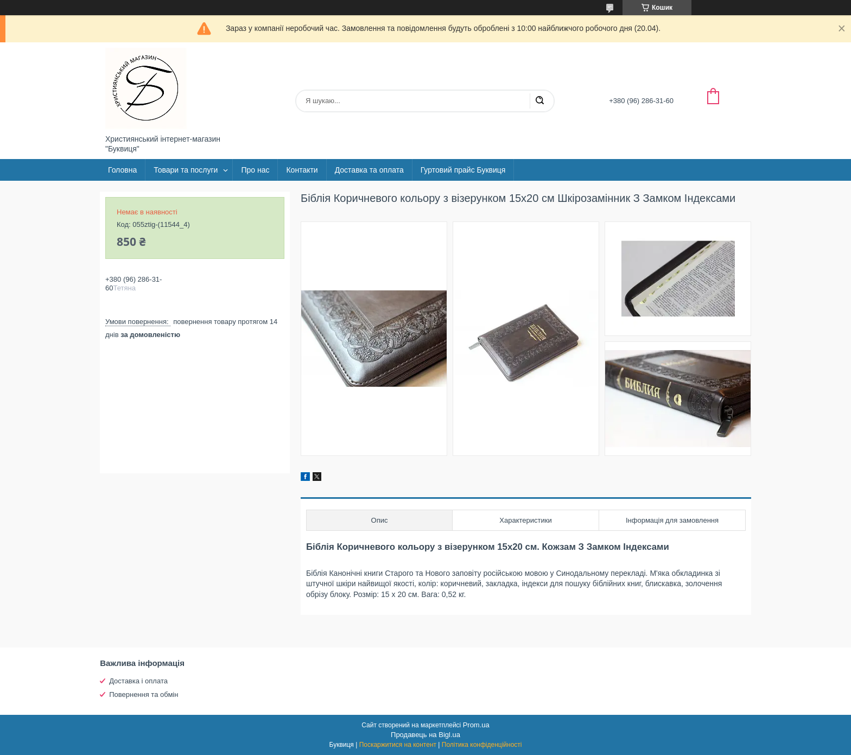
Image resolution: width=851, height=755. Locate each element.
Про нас (255, 170)
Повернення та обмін (143, 694)
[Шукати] (539, 101)
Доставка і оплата (138, 681)
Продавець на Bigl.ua (425, 735)
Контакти (301, 170)
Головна (122, 170)
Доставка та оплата (369, 170)
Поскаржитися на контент (397, 744)
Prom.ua (476, 725)
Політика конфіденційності (482, 744)
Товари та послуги (186, 170)
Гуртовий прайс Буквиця (463, 170)
